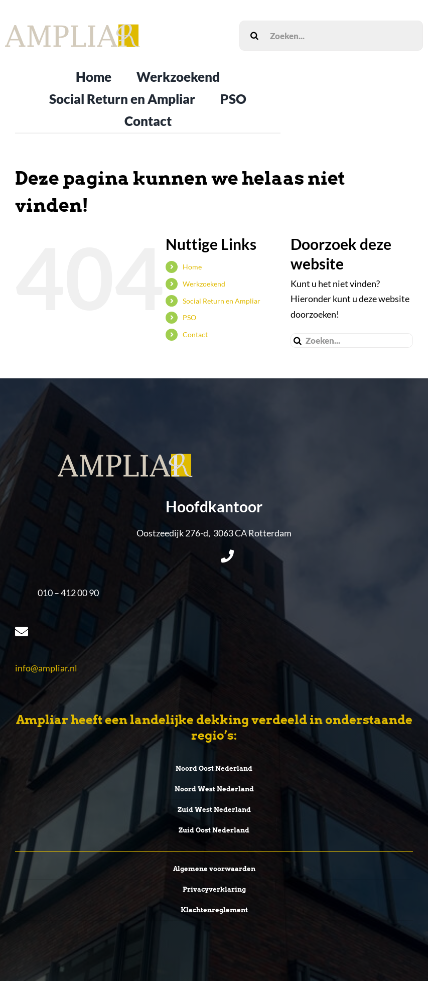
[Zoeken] (254, 36)
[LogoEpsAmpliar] (72, 28)
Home (192, 266)
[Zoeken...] (331, 36)
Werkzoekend (204, 283)
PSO (189, 317)
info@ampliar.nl (46, 667)
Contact (195, 334)
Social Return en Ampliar (221, 301)
